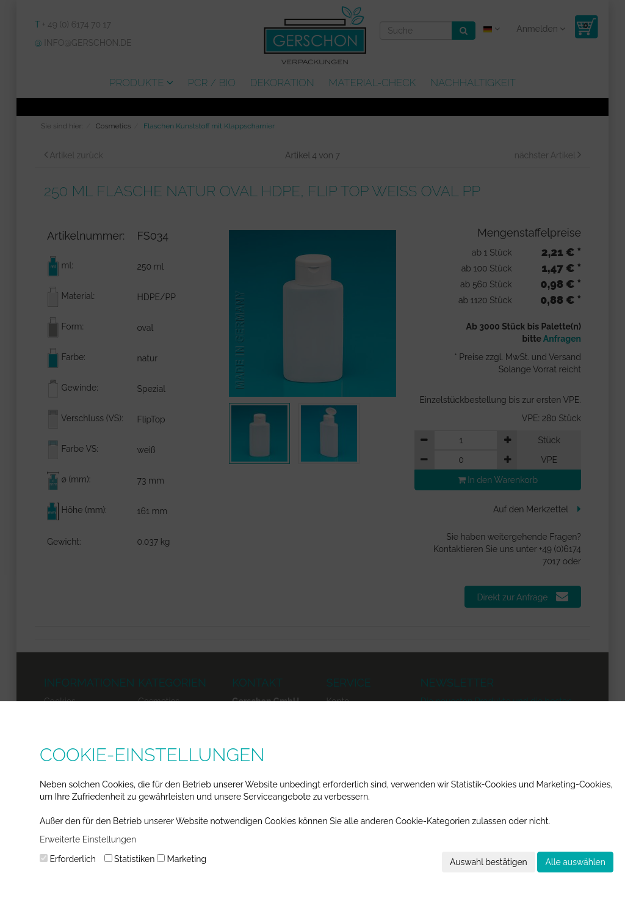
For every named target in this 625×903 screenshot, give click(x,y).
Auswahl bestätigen (488, 862)
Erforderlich (68, 859)
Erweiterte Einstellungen (88, 839)
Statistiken (129, 859)
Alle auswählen (575, 862)
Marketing (181, 859)
